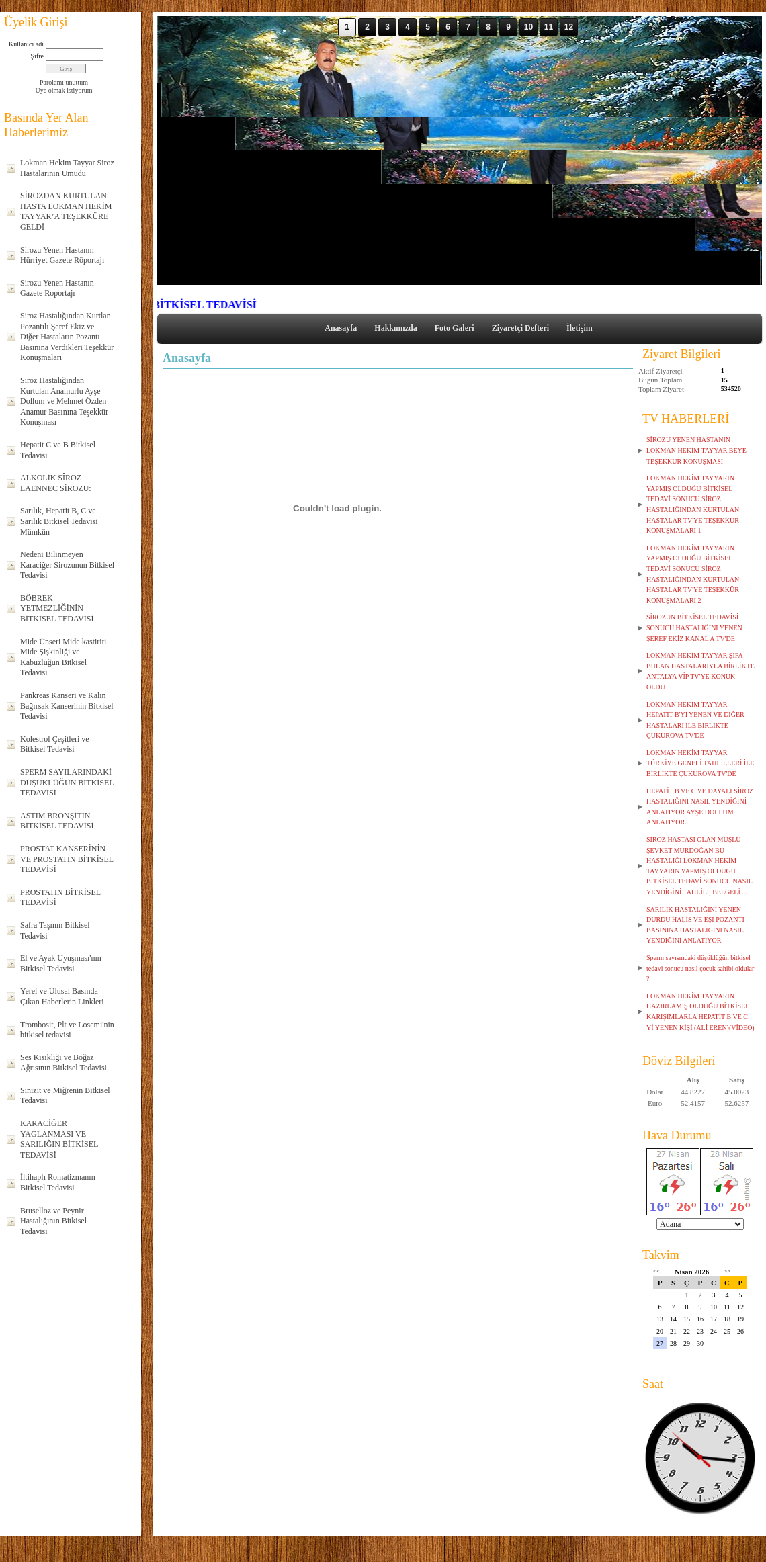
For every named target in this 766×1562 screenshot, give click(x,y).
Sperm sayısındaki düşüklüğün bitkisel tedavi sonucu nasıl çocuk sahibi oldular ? (700, 968)
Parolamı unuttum (64, 82)
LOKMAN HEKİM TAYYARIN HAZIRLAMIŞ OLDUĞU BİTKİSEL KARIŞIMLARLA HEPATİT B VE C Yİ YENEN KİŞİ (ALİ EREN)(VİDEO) (700, 1011)
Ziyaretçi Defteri (520, 328)
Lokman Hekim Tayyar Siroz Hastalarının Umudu (67, 168)
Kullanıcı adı (26, 44)
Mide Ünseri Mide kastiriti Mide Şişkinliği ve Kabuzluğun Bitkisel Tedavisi (63, 657)
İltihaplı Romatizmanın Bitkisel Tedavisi (57, 1182)
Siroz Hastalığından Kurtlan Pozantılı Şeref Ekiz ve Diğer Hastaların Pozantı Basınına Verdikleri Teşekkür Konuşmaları (67, 336)
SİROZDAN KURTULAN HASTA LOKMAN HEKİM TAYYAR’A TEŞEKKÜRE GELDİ (66, 211)
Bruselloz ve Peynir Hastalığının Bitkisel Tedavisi (53, 1221)
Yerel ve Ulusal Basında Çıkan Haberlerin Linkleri (62, 996)
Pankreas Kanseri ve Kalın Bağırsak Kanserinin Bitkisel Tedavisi (67, 706)
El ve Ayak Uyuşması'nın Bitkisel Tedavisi (60, 963)
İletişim (579, 328)
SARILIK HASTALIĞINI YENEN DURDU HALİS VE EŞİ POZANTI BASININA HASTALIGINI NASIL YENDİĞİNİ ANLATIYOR (695, 925)
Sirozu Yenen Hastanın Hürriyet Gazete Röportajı (62, 255)
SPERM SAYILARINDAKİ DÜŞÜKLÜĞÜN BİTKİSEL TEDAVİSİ (67, 782)
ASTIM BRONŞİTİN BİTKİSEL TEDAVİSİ (56, 821)
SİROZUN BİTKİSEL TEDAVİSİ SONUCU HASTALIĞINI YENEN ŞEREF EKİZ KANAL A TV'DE (694, 627)
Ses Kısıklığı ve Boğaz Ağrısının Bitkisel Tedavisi (63, 1063)
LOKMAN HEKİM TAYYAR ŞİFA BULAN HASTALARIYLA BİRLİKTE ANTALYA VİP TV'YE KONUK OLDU (700, 671)
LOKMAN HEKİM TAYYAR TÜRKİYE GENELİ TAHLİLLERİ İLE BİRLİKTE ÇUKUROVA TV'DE (700, 763)
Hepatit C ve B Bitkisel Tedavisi (57, 450)
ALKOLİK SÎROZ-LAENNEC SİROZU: (55, 483)
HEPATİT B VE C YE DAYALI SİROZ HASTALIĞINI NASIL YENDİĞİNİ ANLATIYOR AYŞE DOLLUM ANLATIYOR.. (699, 806)
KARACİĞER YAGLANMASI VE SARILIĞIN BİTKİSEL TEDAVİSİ (59, 1139)
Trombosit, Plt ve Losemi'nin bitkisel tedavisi (67, 1030)
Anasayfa (341, 328)
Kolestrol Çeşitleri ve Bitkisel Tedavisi (54, 744)
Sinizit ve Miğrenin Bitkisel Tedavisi (65, 1096)
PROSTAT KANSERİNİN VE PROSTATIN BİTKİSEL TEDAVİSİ (67, 859)
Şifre (37, 56)
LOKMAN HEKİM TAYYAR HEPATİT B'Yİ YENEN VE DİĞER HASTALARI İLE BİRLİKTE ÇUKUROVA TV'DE (695, 720)
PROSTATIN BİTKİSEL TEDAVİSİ (60, 897)
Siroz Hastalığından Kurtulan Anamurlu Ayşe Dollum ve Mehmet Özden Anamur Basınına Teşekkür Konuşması (64, 401)
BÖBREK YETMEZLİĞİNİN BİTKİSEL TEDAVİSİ (56, 608)
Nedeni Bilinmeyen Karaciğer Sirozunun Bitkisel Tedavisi (67, 565)
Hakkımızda (395, 328)
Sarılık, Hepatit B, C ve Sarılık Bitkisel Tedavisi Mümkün (59, 521)
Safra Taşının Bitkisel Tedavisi (55, 930)
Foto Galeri (454, 328)
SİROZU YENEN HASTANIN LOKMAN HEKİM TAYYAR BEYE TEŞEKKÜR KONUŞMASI (696, 450)
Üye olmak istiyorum (64, 90)
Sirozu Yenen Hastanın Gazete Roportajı (57, 288)
